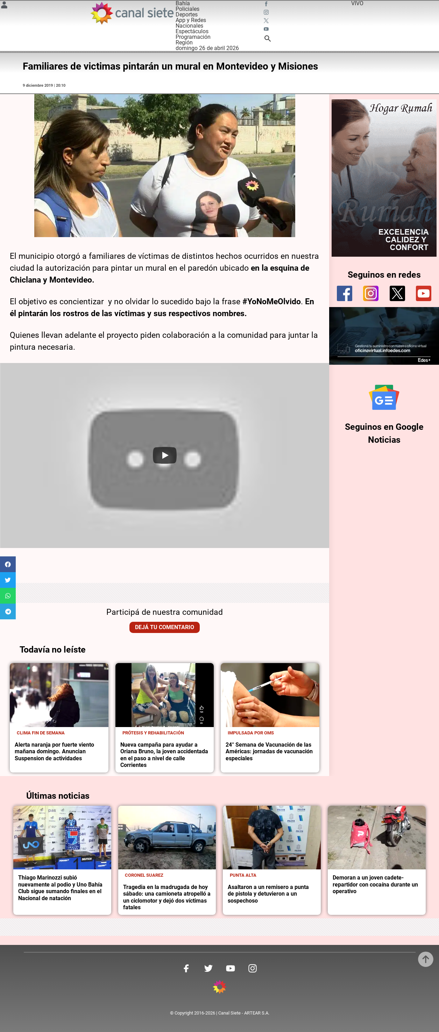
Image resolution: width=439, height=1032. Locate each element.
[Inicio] (132, 13)
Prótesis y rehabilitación (153, 732)
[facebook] (344, 293)
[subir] (425, 959)
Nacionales (189, 25)
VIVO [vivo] (357, 3)
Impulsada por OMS (251, 732)
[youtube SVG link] (266, 30)
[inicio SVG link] (220, 988)
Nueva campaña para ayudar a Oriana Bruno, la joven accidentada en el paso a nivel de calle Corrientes (164, 755)
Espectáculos (192, 31)
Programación (193, 37)
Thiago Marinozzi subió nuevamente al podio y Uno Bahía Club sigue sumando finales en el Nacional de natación (60, 888)
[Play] (165, 455)
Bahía (183, 3)
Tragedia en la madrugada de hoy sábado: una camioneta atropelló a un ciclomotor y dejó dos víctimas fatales (167, 897)
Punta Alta (243, 875)
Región (184, 42)
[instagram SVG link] (266, 13)
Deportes (187, 14)
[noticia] (59, 695)
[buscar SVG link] (267, 39)
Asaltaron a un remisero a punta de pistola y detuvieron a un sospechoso (268, 894)
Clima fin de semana (41, 732)
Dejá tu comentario (164, 627)
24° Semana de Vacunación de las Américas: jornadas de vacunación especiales (269, 751)
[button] (8, 564)
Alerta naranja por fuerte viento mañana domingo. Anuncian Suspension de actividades (54, 751)
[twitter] (397, 293)
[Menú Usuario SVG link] (4, 6)
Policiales (187, 9)
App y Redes (191, 20)
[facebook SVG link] (266, 5)
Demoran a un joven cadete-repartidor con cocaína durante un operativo (375, 884)
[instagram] (370, 293)
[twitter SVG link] (266, 21)
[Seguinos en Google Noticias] (384, 397)
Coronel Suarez (144, 875)
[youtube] (423, 293)
